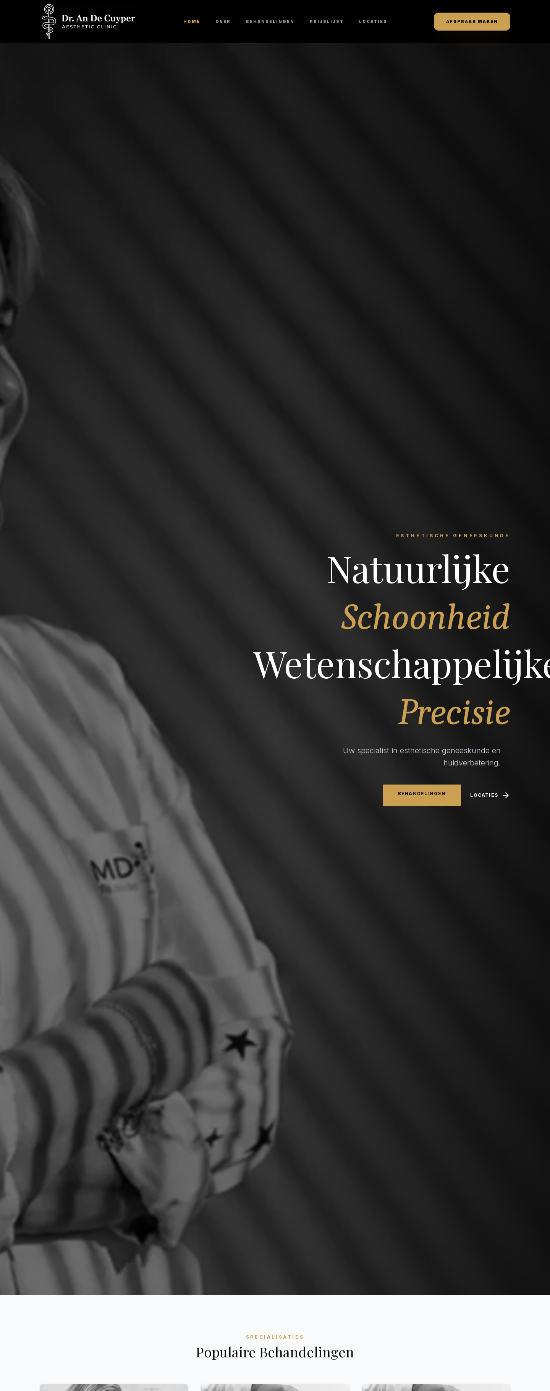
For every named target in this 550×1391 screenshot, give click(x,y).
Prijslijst (327, 21)
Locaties (373, 21)
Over (223, 21)
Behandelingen (270, 21)
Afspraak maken (472, 21)
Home (191, 21)
